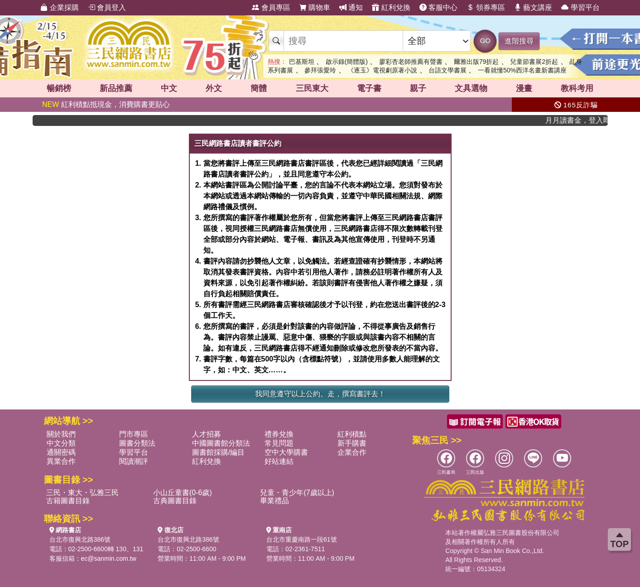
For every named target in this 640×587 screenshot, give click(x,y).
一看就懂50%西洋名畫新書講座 (522, 70)
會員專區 (271, 7)
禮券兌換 (279, 434)
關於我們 (61, 434)
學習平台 (580, 7)
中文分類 (61, 443)
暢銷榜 (59, 88)
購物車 (314, 7)
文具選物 (471, 88)
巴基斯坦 (301, 61)
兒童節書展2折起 (534, 61)
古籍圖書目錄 (68, 501)
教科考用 (577, 88)
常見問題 (279, 443)
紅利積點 (351, 434)
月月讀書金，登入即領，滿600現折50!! (581, 120)
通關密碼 (61, 452)
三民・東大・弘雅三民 (82, 492)
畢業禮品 (274, 501)
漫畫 (524, 88)
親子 (418, 88)
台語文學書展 (447, 70)
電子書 (369, 88)
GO (485, 40)
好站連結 (279, 461)
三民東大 (312, 88)
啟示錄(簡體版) (347, 61)
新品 (116, 88)
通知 (351, 7)
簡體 (258, 88)
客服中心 (438, 7)
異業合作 (61, 461)
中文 (169, 88)
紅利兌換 (391, 7)
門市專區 (133, 434)
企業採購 (59, 7)
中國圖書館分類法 (221, 443)
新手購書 (351, 443)
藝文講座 (533, 7)
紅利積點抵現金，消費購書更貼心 (106, 104)
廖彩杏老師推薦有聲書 (411, 61)
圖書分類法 (137, 443)
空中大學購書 (286, 452)
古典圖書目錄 (175, 501)
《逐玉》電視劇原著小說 (382, 70)
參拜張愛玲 (320, 70)
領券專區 (486, 7)
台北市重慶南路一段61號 (301, 539)
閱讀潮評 (133, 461)
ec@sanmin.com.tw (108, 558)
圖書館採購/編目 (218, 452)
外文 (214, 88)
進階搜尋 (519, 41)
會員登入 (107, 7)
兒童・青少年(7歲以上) (297, 492)
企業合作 (351, 452)
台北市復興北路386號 (80, 539)
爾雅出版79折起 (476, 61)
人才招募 (206, 434)
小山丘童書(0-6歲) (182, 492)
